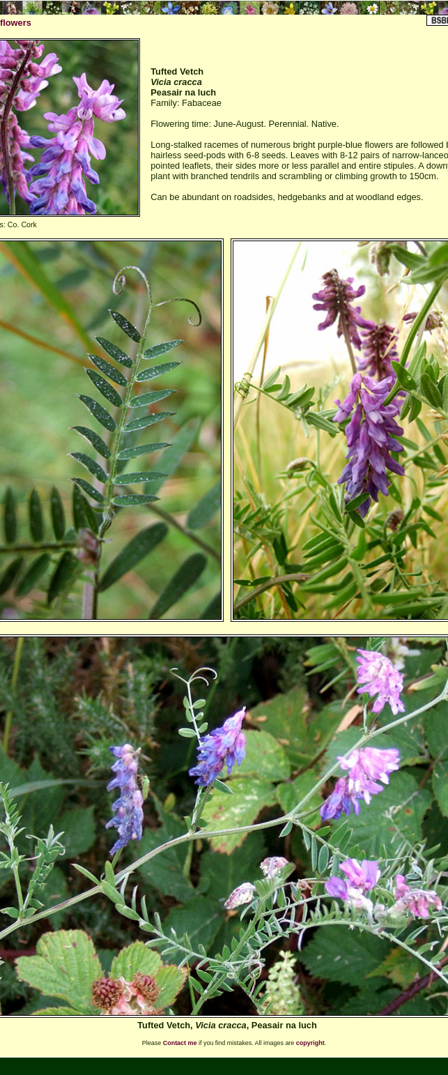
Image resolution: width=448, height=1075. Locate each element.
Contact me (180, 1042)
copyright (310, 1042)
